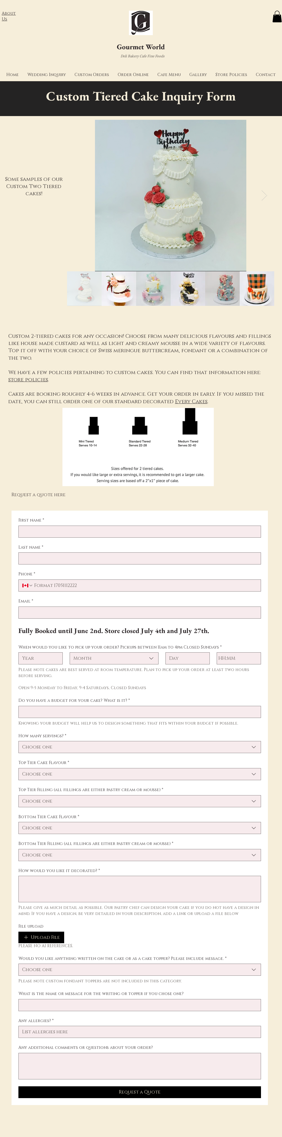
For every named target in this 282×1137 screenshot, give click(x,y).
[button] (46, 74)
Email (25, 601)
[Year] (39, 658)
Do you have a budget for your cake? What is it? (74, 701)
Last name (30, 547)
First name (31, 520)
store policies (28, 379)
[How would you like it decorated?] (140, 889)
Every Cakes (191, 401)
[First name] (138, 531)
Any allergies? (36, 1021)
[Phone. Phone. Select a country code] (27, 585)
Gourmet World (141, 46)
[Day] (186, 658)
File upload (30, 926)
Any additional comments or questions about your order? (85, 1047)
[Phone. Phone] (145, 585)
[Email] (138, 612)
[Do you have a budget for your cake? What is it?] (138, 712)
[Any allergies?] (138, 1032)
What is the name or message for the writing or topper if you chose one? (101, 993)
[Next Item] (264, 195)
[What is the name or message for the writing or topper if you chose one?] (138, 1005)
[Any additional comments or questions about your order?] (140, 1066)
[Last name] (138, 558)
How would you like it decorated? (59, 871)
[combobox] (114, 658)
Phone (26, 574)
